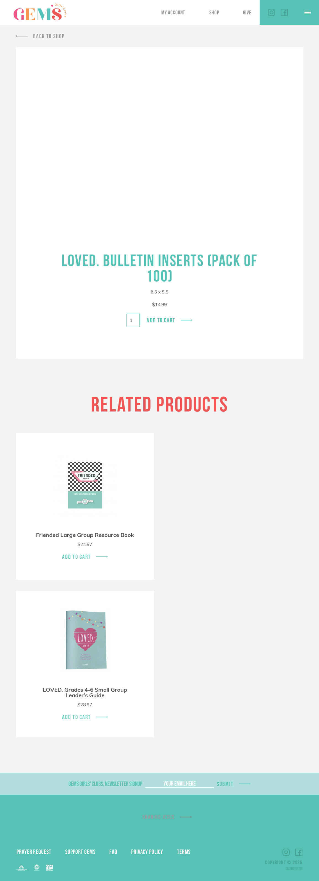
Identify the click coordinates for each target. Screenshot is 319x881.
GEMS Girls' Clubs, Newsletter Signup (105, 784)
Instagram (271, 12)
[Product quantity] (133, 320)
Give (247, 12)
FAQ (113, 851)
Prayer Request (34, 851)
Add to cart (161, 320)
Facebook (284, 12)
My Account (173, 12)
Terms (184, 851)
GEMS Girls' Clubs (40, 12)
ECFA (36, 867)
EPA (49, 868)
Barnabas (22, 868)
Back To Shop (49, 36)
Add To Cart (76, 557)
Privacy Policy (147, 851)
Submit (225, 784)
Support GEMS (80, 851)
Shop (214, 12)
